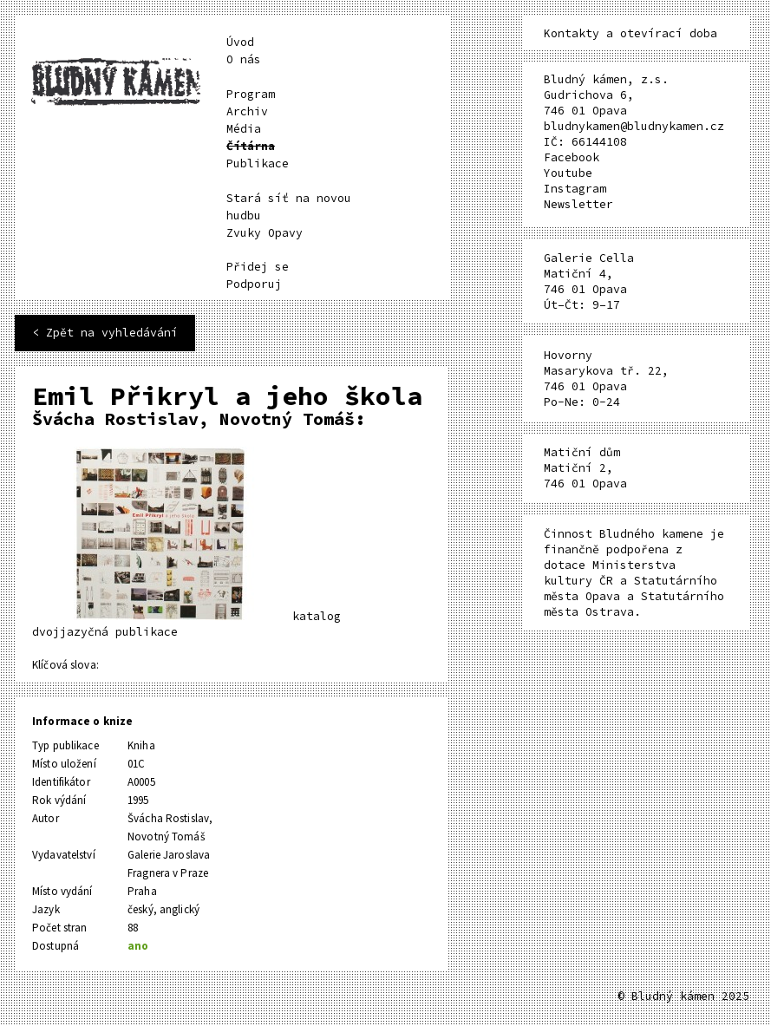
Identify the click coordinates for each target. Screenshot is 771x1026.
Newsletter (578, 204)
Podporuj (254, 284)
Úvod (240, 42)
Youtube (568, 173)
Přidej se (257, 266)
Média (243, 128)
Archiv (247, 111)
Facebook (571, 157)
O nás (243, 59)
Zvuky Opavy (264, 232)
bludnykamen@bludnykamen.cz (634, 126)
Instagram (575, 188)
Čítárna (250, 146)
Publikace (257, 163)
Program (250, 94)
